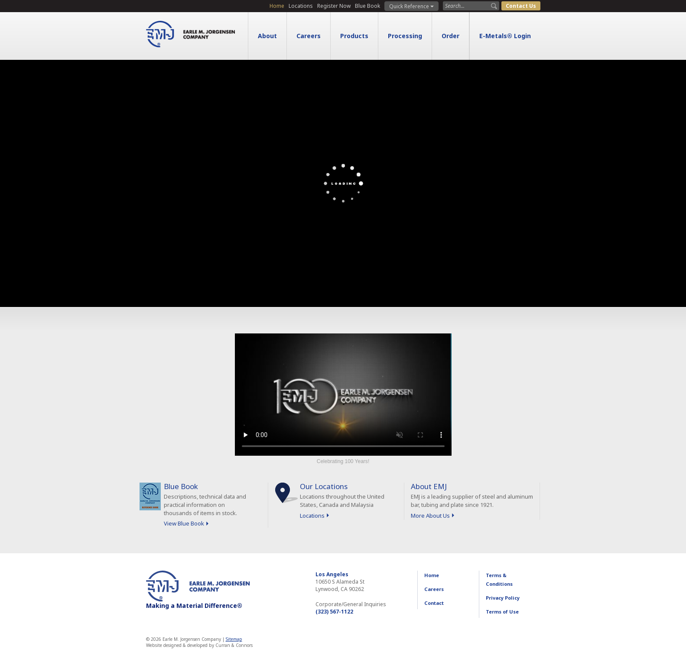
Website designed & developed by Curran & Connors (199, 645)
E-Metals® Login (505, 36)
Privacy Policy (503, 597)
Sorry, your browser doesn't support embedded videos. (343, 394)
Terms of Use (502, 611)
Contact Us (521, 6)
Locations (301, 6)
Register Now (334, 6)
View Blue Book (184, 523)
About (267, 36)
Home (277, 6)
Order (450, 36)
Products (354, 36)
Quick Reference (411, 6)
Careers (308, 36)
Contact (434, 603)
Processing (405, 36)
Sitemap (234, 639)
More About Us (430, 515)
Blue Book (367, 6)
